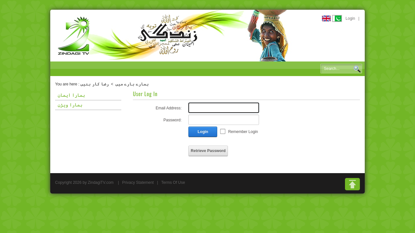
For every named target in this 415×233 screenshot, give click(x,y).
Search (357, 68)
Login (350, 18)
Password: (172, 120)
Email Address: (169, 108)
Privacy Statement (138, 182)
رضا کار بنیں (94, 84)
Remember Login (243, 131)
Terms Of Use (173, 182)
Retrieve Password (208, 151)
